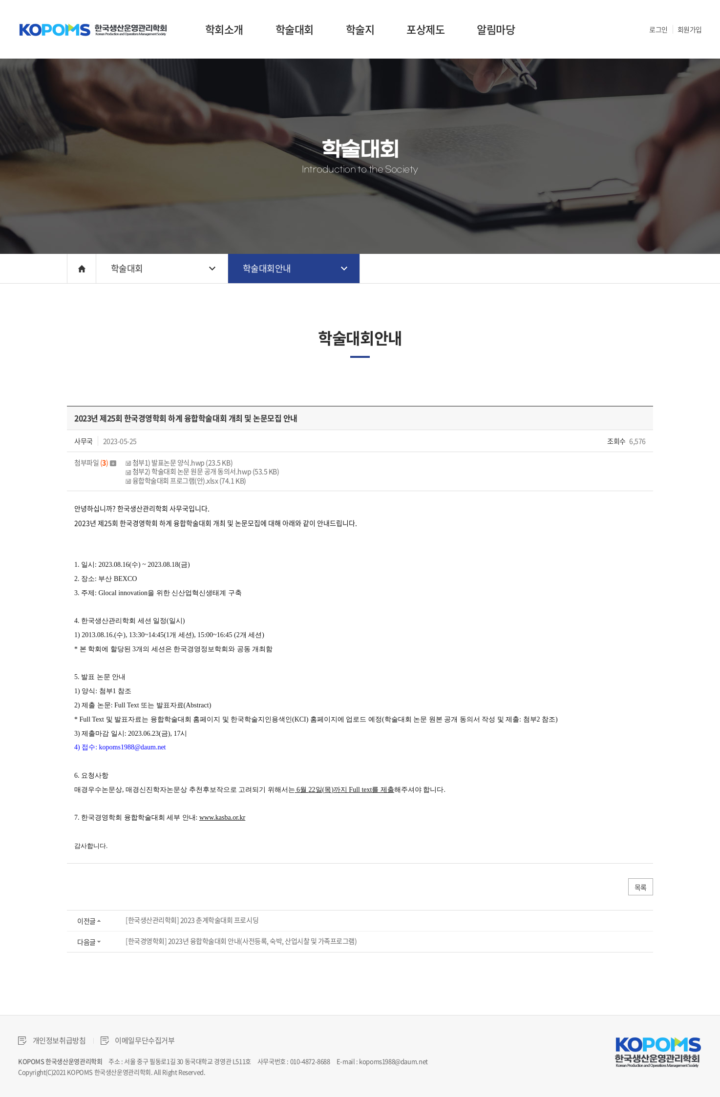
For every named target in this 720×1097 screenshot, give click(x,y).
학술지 (360, 29)
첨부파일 (95, 462)
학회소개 (224, 29)
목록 (641, 887)
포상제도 (425, 29)
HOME (81, 268)
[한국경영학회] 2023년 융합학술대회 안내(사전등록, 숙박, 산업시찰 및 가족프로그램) (241, 941)
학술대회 (294, 29)
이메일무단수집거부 (138, 1040)
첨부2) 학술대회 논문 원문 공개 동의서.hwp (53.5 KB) (202, 471)
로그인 (658, 29)
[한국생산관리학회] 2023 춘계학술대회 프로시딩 (192, 920)
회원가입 (690, 29)
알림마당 (496, 29)
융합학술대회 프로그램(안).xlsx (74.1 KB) (186, 480)
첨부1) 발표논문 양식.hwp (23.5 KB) (179, 462)
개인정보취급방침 (52, 1040)
